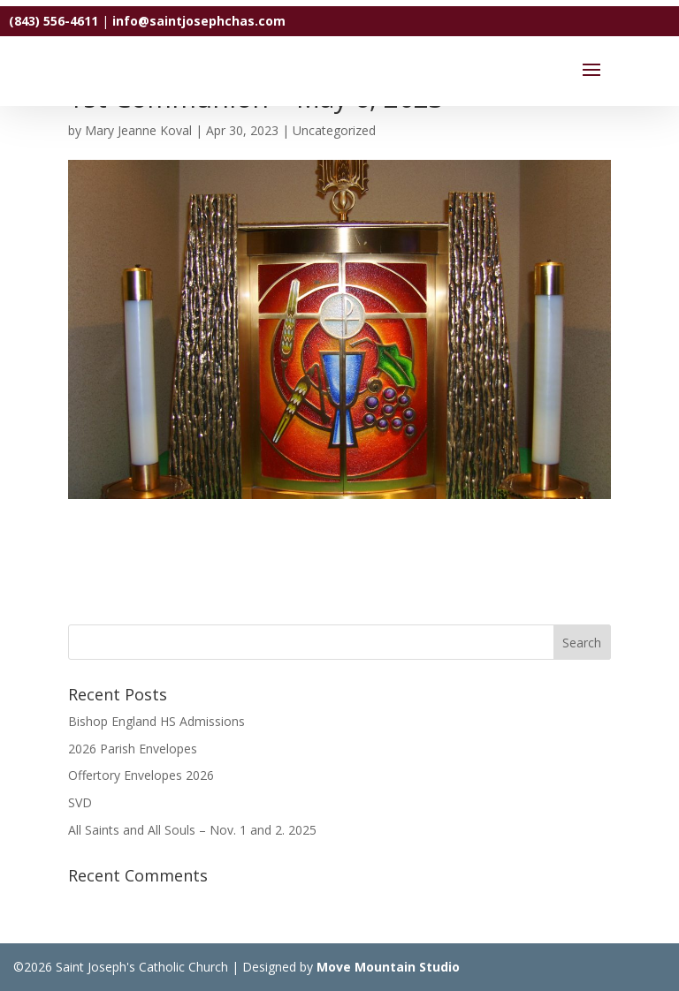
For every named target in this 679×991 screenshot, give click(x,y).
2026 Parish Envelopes (132, 748)
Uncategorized (334, 130)
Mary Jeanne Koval (138, 130)
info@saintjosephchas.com (199, 20)
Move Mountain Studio (388, 966)
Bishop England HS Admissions (156, 721)
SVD (80, 802)
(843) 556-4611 (53, 20)
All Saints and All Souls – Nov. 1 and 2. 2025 (192, 829)
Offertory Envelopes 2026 (141, 775)
